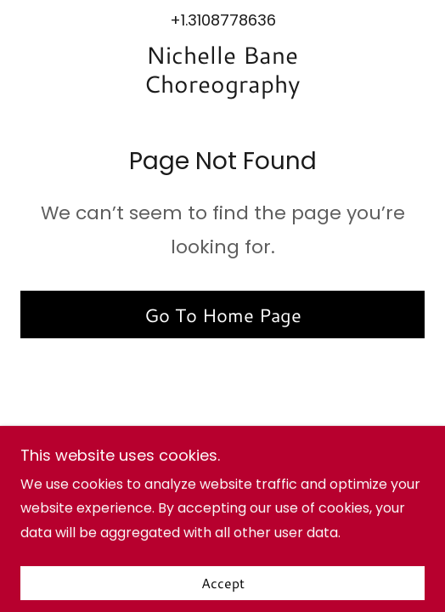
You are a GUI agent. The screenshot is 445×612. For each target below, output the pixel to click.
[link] (222, 70)
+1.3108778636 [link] (223, 20)
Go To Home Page (222, 315)
